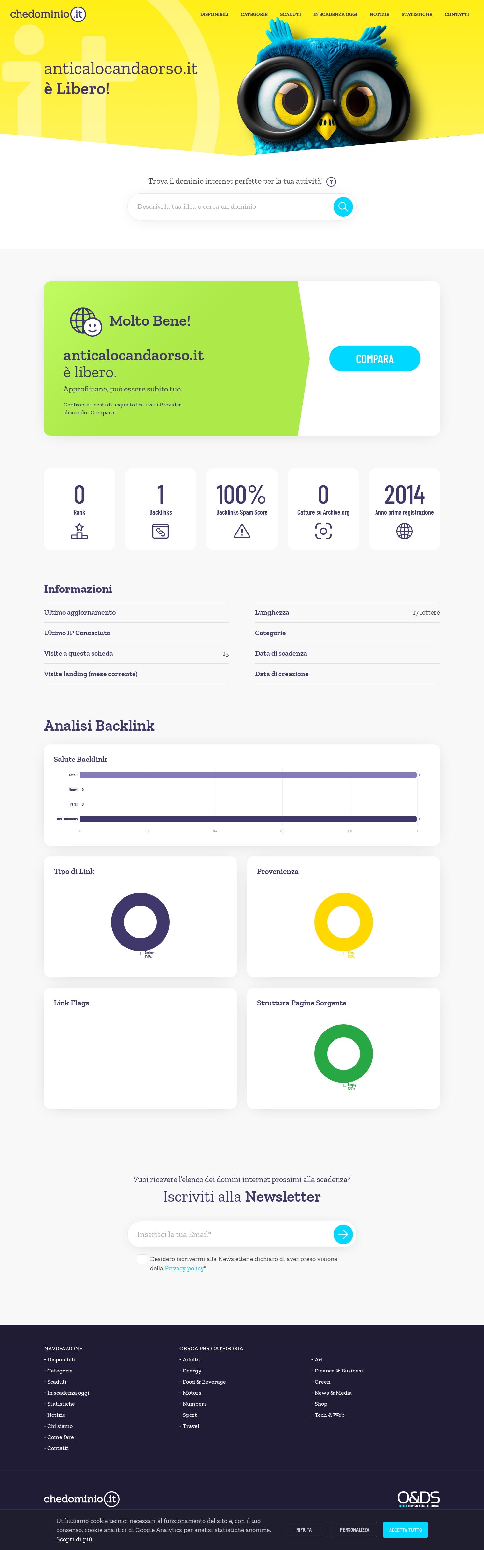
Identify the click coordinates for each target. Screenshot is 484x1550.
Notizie (379, 14)
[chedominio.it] (48, 14)
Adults (189, 1359)
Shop (319, 1404)
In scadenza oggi (66, 1393)
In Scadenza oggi (335, 14)
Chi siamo (58, 1426)
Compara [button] (375, 358)
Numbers (193, 1404)
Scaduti (290, 14)
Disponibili (214, 14)
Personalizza (354, 1529)
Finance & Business (337, 1370)
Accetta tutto (405, 1529)
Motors (190, 1393)
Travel (189, 1426)
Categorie (254, 14)
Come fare (59, 1437)
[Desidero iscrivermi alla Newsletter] (142, 1259)
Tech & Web (328, 1415)
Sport (188, 1415)
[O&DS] (419, 1499)
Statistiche (417, 14)
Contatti (457, 14)
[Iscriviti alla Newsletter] (343, 1234)
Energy (190, 1370)
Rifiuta (304, 1529)
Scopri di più (74, 1539)
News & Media (331, 1393)
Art (317, 1359)
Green (320, 1382)
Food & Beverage (202, 1382)
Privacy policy (184, 1268)
